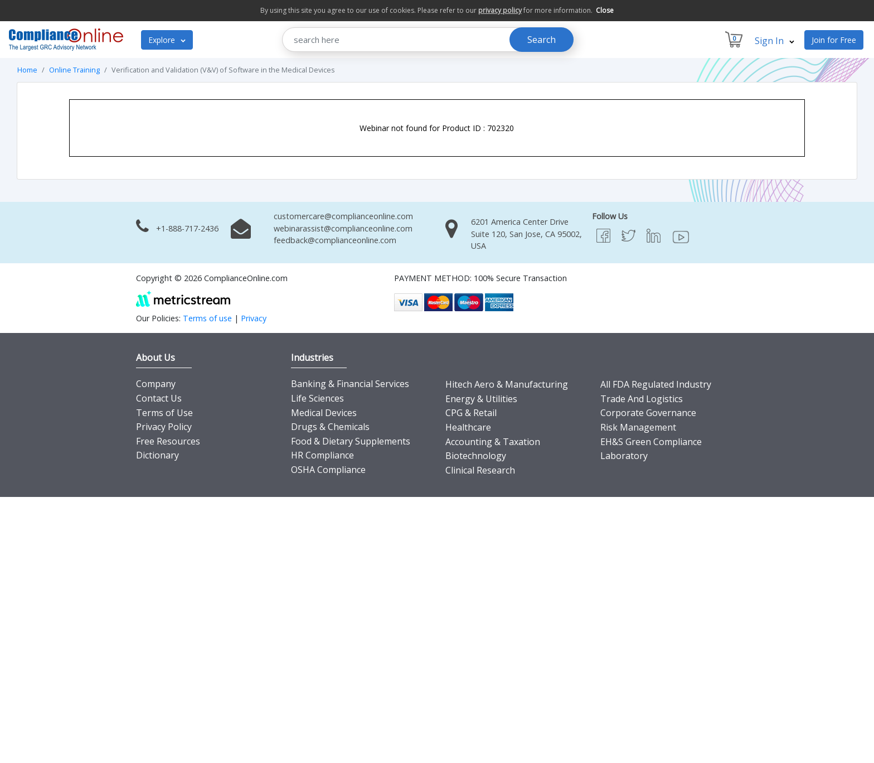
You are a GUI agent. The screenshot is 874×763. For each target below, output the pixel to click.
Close (605, 10)
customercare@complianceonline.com (343, 216)
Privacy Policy (164, 427)
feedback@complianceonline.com (335, 240)
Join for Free (834, 40)
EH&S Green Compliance (651, 442)
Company (156, 384)
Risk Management (638, 427)
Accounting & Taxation (492, 442)
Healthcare (468, 427)
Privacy (253, 318)
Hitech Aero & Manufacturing (506, 384)
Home (27, 70)
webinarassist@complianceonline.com (343, 228)
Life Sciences (317, 398)
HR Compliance (322, 455)
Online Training (74, 70)
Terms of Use (164, 413)
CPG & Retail (471, 413)
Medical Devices (324, 413)
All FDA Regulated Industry (655, 384)
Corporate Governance (648, 413)
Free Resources (168, 441)
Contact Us (159, 398)
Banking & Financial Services (350, 384)
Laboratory (624, 456)
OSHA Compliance (328, 469)
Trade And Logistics (641, 399)
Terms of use (207, 318)
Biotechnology (475, 456)
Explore (167, 40)
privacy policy (500, 10)
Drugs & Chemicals (330, 427)
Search (541, 39)
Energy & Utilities (481, 399)
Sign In (774, 41)
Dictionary (157, 455)
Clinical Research (480, 470)
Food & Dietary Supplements (350, 441)
